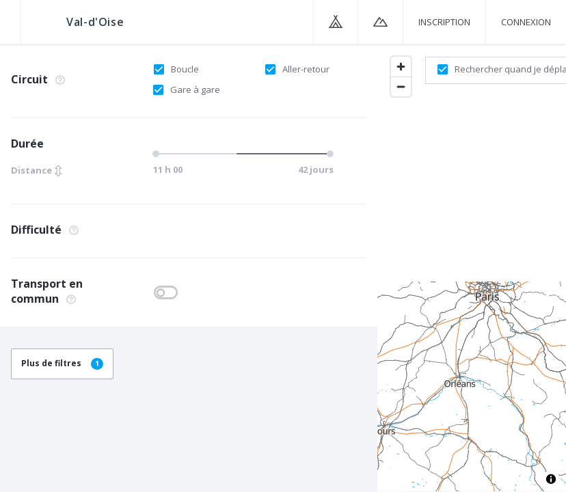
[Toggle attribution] (551, 479)
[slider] (241, 154)
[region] (471, 267)
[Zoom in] (401, 67)
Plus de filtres (62, 363)
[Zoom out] (401, 86)
